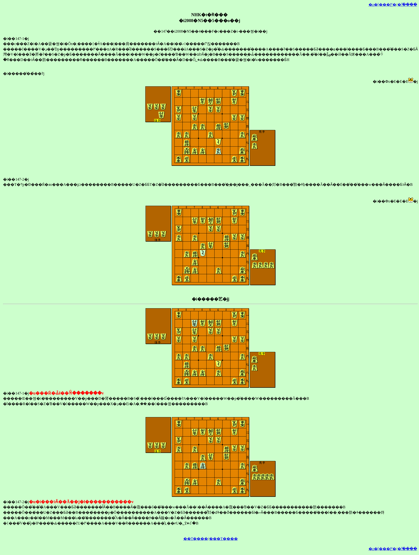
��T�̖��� (195, 539)
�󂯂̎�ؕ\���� (407, 5)
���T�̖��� (223, 539)
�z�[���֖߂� (382, 5)
